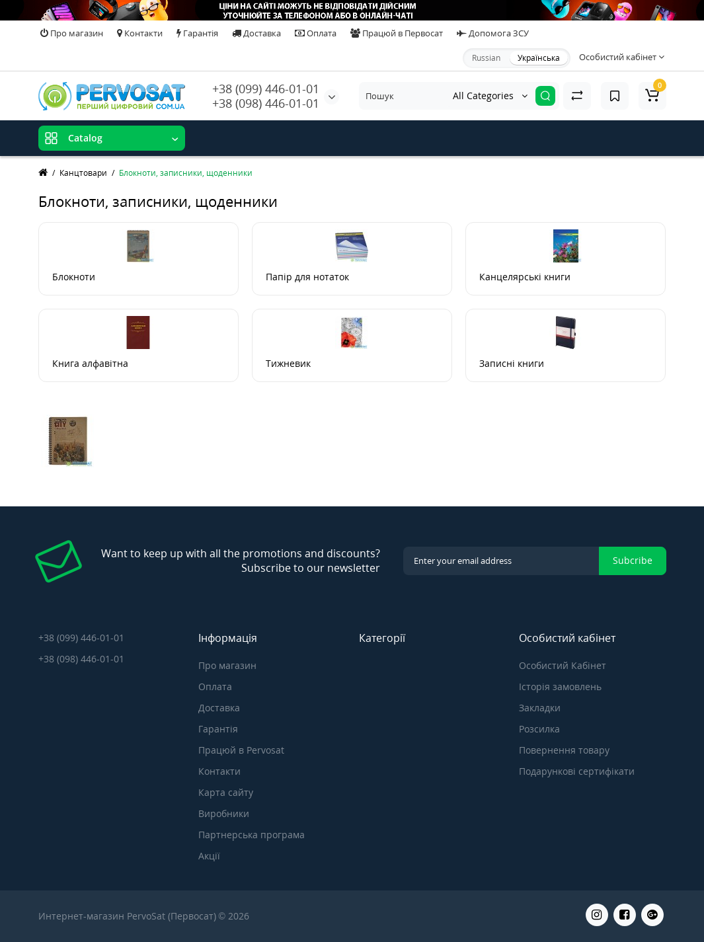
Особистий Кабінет (562, 665)
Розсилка (539, 729)
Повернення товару (564, 750)
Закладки (540, 707)
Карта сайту (225, 792)
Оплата (315, 33)
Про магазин (71, 33)
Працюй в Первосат (396, 33)
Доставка (256, 33)
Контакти (140, 33)
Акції (209, 855)
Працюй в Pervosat (241, 750)
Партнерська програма (251, 834)
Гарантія (197, 33)
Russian (486, 57)
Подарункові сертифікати (577, 771)
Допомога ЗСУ (493, 33)
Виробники (223, 813)
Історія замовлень (560, 686)
